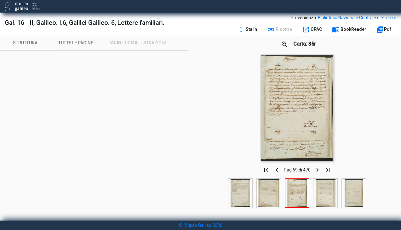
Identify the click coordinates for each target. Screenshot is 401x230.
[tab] (25, 42)
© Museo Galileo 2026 (200, 225)
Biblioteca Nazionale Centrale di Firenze (357, 17)
